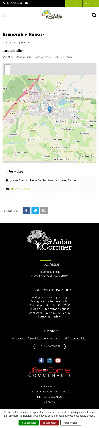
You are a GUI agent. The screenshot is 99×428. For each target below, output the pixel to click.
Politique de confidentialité (49, 391)
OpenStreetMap (91, 162)
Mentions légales (49, 397)
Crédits (49, 402)
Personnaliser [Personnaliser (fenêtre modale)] (70, 422)
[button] (49, 109)
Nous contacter (20, 189)
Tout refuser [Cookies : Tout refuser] (49, 422)
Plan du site (49, 386)
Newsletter (90, 3)
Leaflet (81, 162)
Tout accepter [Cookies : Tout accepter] (28, 422)
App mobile (74, 3)
